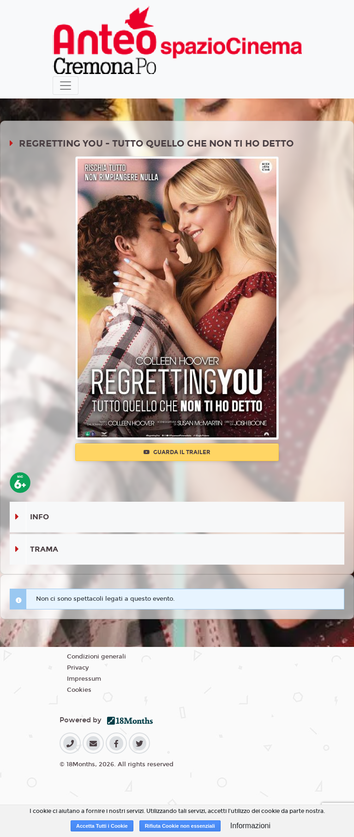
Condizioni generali (96, 656)
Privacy (78, 667)
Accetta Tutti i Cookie (102, 826)
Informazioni (250, 826)
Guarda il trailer (177, 452)
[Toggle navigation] (65, 85)
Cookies (79, 690)
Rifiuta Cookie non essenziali (180, 826)
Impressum (84, 679)
